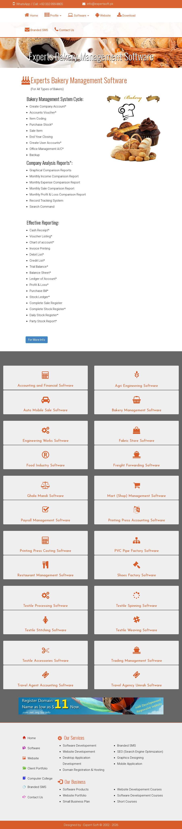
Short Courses (127, 801)
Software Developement (79, 745)
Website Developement (79, 751)
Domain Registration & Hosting (83, 770)
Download (126, 15)
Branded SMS (36, 29)
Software (78, 15)
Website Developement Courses (139, 789)
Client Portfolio (38, 768)
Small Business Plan (76, 801)
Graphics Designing (130, 758)
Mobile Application (129, 764)
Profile (52, 15)
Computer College (40, 778)
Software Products (76, 789)
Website (103, 15)
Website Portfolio (74, 795)
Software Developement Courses (140, 795)
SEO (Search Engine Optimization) (140, 751)
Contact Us (64, 29)
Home (31, 15)
